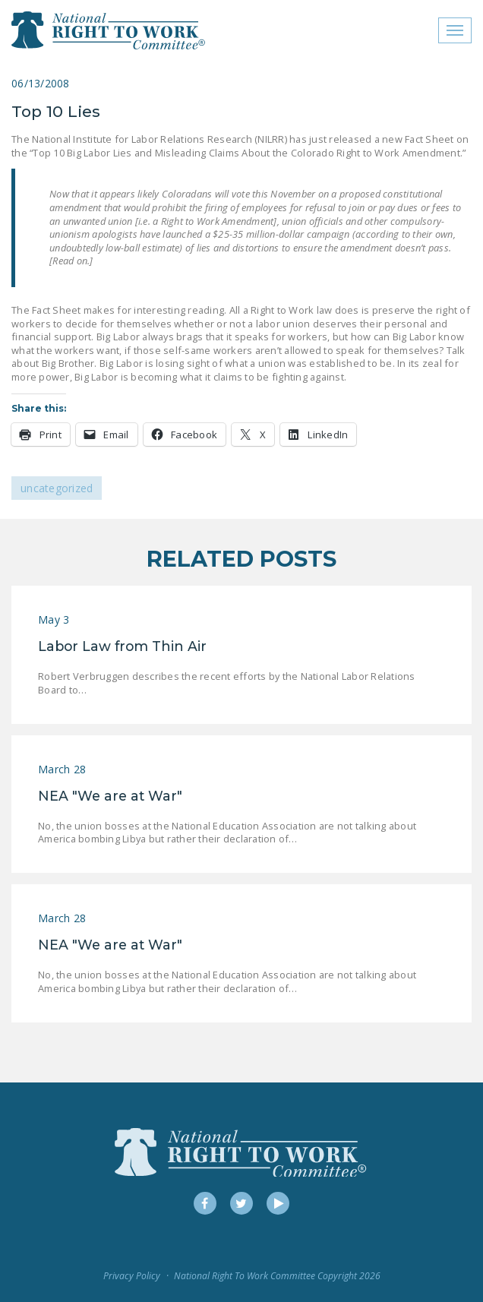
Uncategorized (57, 488)
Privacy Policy (131, 1275)
